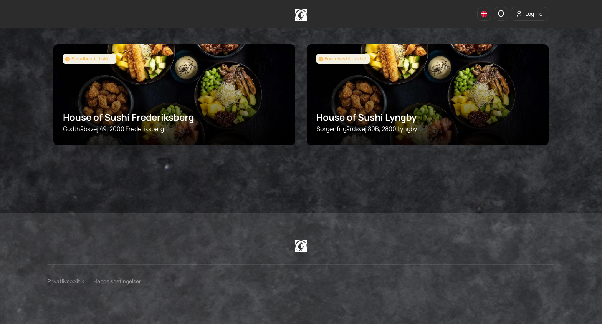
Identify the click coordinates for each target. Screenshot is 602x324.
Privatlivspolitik (66, 281)
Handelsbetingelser (117, 281)
